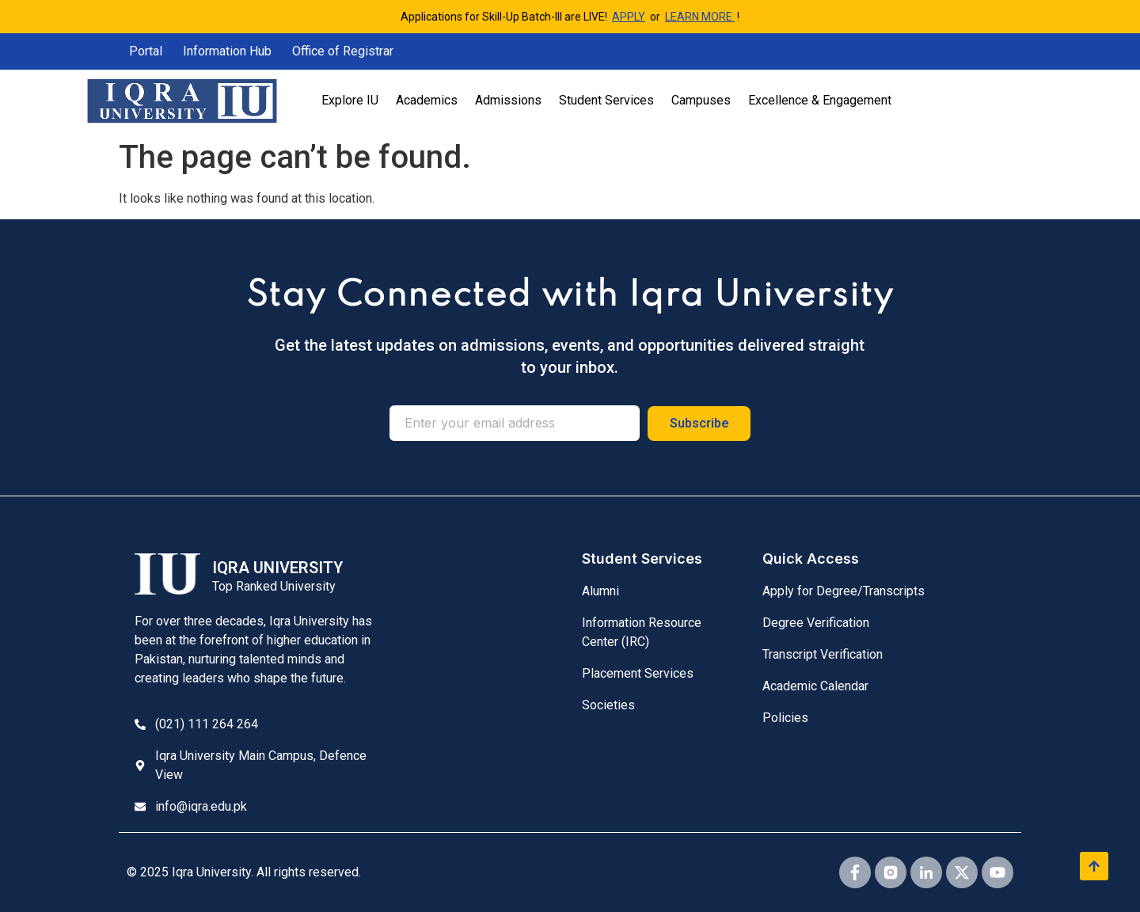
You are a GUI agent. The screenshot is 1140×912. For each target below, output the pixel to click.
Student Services (606, 100)
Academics (427, 100)
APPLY (628, 16)
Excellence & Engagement (819, 100)
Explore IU (349, 100)
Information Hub (227, 51)
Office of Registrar (342, 51)
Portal (145, 51)
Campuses (701, 100)
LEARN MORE (700, 16)
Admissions (508, 100)
